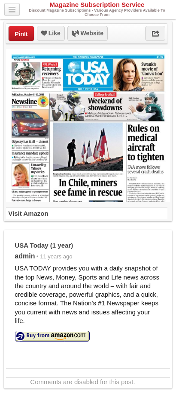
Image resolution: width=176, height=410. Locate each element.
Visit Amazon (28, 213)
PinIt (21, 34)
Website (87, 33)
